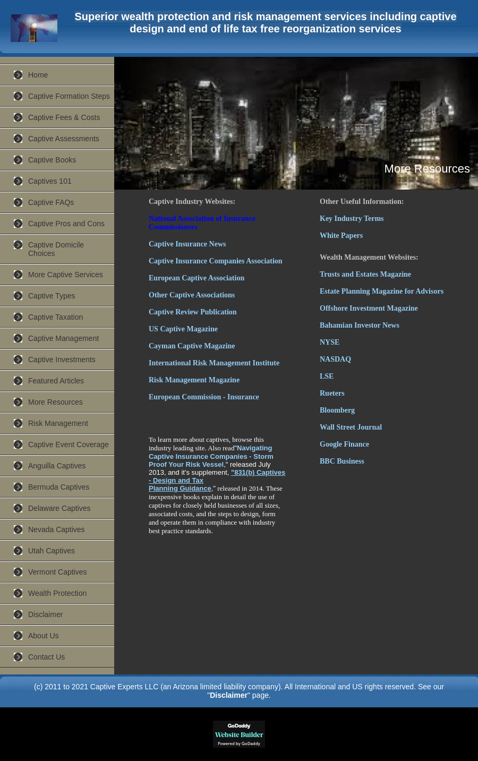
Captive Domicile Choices (56, 249)
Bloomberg (337, 410)
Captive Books (52, 160)
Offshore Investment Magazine (369, 308)
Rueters (332, 393)
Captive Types (51, 296)
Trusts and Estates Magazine (365, 274)
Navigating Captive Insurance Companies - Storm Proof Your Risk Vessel (211, 456)
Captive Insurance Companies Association (216, 261)
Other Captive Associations (192, 295)
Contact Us (46, 657)
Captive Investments (62, 359)
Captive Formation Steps (69, 96)
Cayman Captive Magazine (192, 346)
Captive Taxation (55, 317)
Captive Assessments (63, 138)
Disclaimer (45, 614)
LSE (327, 376)
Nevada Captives (56, 529)
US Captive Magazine (183, 329)
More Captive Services (65, 274)
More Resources (55, 402)
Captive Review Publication (193, 312)
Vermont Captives (57, 572)
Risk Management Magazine (194, 380)
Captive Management (63, 338)
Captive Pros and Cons (66, 223)
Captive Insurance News (187, 244)
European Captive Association (196, 278)
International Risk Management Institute (214, 363)
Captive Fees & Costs (64, 117)
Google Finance (344, 444)
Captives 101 (50, 181)
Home (38, 75)
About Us (43, 635)
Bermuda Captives (58, 487)
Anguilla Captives (57, 465)
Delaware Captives (59, 508)
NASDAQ (335, 359)
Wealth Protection (57, 593)
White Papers (341, 236)
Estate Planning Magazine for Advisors (381, 291)
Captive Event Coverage (68, 444)
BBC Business (342, 461)
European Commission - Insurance (204, 397)
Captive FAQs (51, 202)
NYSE (329, 342)
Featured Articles (56, 381)
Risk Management (58, 423)
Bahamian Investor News (359, 325)
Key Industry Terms (352, 219)
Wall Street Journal (351, 427)
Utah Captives (51, 550)
